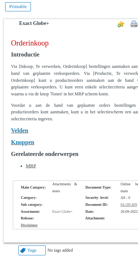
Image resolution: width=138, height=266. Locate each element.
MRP (31, 165)
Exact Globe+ (34, 23)
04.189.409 (129, 205)
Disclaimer (29, 225)
